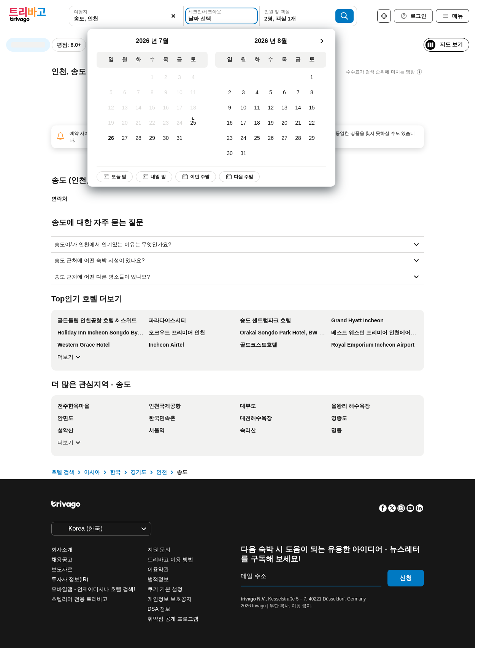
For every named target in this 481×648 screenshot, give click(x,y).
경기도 (138, 472)
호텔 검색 (62, 472)
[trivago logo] (27, 16)
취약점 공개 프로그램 (173, 619)
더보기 (70, 356)
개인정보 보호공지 (170, 599)
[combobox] (126, 16)
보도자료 (62, 569)
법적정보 (158, 579)
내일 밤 (153, 176)
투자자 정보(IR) (69, 579)
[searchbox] (126, 19)
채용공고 (62, 559)
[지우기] (173, 16)
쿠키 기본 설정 (166, 589)
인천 (161, 472)
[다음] (321, 41)
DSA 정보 (159, 609)
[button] (126, 16)
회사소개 (62, 550)
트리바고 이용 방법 (170, 559)
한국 (115, 472)
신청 (406, 578)
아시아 (92, 472)
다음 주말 (239, 176)
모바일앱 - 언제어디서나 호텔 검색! (93, 589)
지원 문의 (159, 550)
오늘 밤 (114, 176)
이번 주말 (196, 176)
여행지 (80, 11)
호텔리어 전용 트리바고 (79, 599)
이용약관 (158, 569)
